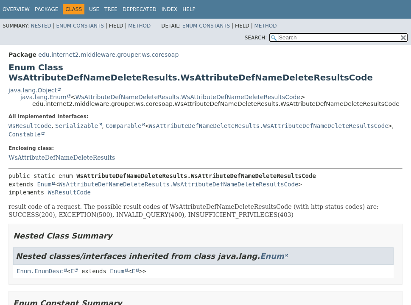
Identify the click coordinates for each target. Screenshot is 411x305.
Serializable (76, 125)
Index (170, 9)
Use (94, 9)
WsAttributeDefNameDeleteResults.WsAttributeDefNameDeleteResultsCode (187, 97)
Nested (41, 26)
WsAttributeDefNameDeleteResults (61, 157)
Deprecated (140, 9)
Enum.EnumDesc (40, 271)
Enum (44, 184)
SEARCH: (256, 38)
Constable (24, 134)
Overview (16, 9)
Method (139, 26)
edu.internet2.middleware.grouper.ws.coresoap (108, 54)
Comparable (123, 125)
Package (46, 9)
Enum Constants (79, 26)
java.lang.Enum (43, 97)
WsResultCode (29, 125)
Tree (110, 9)
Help (189, 9)
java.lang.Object (32, 90)
